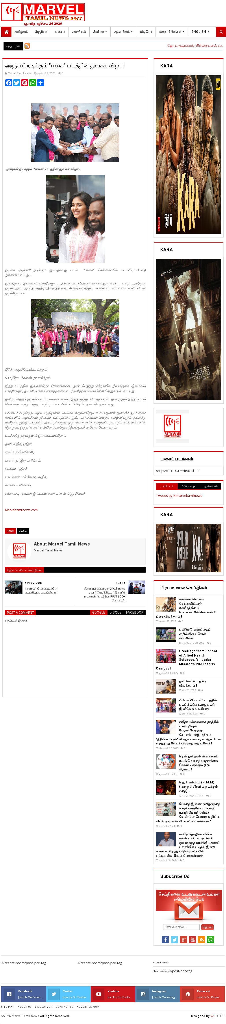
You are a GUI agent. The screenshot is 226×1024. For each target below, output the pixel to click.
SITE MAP (7, 1007)
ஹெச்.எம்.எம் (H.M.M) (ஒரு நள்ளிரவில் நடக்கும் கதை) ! (198, 787)
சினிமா (98, 31)
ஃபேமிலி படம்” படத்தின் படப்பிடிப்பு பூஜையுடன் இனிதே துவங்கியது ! (198, 704)
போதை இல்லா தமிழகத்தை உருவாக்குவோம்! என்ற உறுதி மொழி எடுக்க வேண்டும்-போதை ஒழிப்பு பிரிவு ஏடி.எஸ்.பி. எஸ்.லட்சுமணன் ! (188, 812)
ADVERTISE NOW (88, 1007)
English (199, 31)
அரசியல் (79, 31)
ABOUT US (25, 1007)
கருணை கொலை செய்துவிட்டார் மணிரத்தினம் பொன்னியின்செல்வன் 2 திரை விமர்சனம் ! (186, 607)
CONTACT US (65, 1007)
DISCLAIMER (43, 1007)
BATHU (219, 1016)
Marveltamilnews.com (21, 510)
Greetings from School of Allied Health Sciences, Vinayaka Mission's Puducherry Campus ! (186, 659)
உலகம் (59, 31)
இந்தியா (41, 31)
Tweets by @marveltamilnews (179, 495)
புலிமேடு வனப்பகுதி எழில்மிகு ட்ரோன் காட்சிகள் (194, 634)
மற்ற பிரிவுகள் (170, 31)
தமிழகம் (21, 31)
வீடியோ (146, 31)
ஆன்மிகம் (122, 31)
